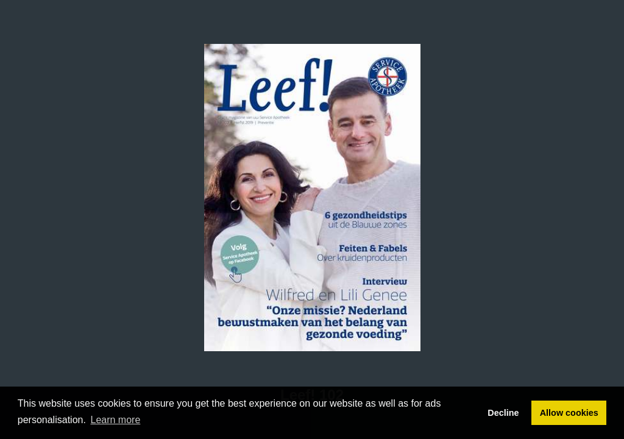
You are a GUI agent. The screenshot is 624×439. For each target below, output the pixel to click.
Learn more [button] (116, 420)
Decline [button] (503, 413)
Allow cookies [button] (569, 413)
